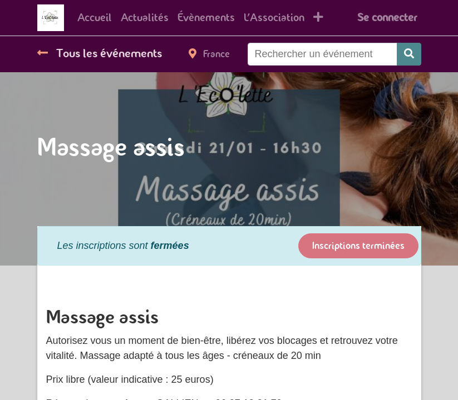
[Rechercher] (409, 54)
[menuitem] (94, 18)
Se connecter (387, 17)
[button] (318, 18)
